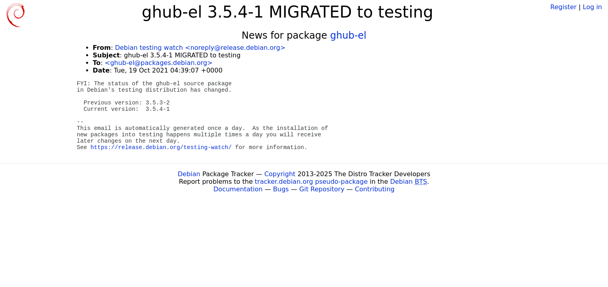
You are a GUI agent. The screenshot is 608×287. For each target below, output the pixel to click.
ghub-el (348, 35)
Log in (592, 7)
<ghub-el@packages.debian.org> (159, 63)
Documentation (237, 189)
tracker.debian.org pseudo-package (311, 181)
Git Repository (321, 189)
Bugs (281, 189)
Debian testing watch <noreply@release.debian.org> (200, 47)
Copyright (279, 174)
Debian (189, 174)
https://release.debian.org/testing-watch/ (161, 147)
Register (563, 7)
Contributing (375, 189)
